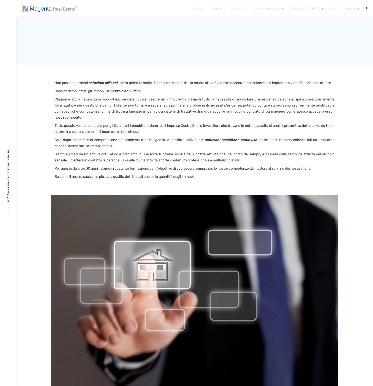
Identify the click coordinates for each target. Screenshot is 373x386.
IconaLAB (8, 156)
